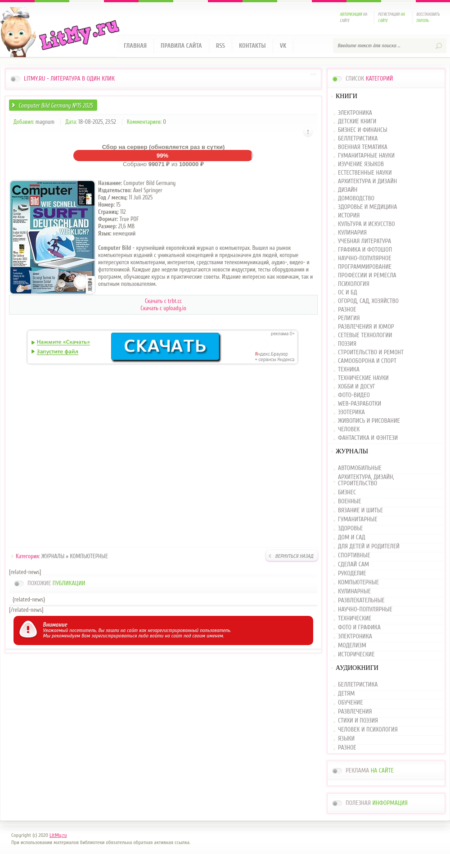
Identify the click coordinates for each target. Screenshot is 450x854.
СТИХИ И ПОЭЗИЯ (358, 720)
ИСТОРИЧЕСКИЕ (356, 654)
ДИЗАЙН (347, 190)
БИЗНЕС (347, 492)
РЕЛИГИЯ (349, 318)
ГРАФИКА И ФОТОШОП (365, 250)
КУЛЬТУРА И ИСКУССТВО (366, 224)
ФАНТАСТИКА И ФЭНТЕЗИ (368, 438)
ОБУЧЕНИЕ (350, 702)
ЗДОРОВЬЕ (350, 528)
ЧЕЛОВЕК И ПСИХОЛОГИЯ (368, 729)
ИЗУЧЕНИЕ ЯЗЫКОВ (361, 164)
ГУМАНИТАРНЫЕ (357, 519)
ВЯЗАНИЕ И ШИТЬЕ (360, 510)
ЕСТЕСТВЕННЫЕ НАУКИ (365, 173)
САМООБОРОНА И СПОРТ (367, 361)
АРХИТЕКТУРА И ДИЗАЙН (367, 181)
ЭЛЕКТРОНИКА (355, 113)
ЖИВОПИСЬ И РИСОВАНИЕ (369, 421)
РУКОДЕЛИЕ (352, 573)
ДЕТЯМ (346, 693)
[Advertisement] (163, 458)
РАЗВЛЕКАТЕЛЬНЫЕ (361, 600)
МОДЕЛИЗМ (352, 645)
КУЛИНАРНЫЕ (354, 591)
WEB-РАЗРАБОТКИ (359, 404)
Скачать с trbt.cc (163, 301)
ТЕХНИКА (349, 369)
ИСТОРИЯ (349, 215)
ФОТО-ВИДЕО (354, 395)
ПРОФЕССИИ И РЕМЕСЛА (367, 275)
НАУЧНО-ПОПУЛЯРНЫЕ (365, 609)
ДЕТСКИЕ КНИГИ (357, 121)
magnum (45, 121)
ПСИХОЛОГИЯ (353, 284)
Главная (135, 46)
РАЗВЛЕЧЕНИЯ (355, 711)
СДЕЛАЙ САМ (353, 564)
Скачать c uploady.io (163, 308)
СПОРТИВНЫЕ (354, 555)
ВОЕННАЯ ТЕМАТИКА (362, 147)
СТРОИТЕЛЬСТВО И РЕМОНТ (371, 352)
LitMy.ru (58, 835)
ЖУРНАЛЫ (52, 556)
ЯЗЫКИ (346, 738)
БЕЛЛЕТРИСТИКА (358, 139)
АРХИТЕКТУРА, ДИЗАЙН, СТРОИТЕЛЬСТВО (366, 480)
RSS (220, 46)
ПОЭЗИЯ (347, 344)
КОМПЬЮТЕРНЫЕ (89, 556)
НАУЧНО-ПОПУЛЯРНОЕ (365, 258)
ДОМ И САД (351, 537)
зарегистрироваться (114, 636)
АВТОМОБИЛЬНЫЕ (360, 468)
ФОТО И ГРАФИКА (359, 627)
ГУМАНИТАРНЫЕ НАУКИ (366, 156)
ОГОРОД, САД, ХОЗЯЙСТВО (368, 301)
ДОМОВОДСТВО (356, 198)
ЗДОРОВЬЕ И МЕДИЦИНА (367, 207)
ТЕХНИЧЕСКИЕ (354, 618)
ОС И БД (347, 292)
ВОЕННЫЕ (349, 501)
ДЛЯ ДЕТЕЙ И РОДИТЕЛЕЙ (369, 546)
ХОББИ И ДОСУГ (356, 387)
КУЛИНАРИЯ (352, 233)
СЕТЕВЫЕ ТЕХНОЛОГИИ (365, 335)
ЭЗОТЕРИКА (351, 412)
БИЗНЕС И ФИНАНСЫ (362, 130)
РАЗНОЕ (347, 310)
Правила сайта (181, 46)
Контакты (252, 46)
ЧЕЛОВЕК (349, 429)
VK (283, 46)
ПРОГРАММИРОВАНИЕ (365, 267)
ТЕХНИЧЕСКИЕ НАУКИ (363, 378)
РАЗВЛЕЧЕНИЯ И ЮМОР (366, 327)
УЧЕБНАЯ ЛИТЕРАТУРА (364, 241)
